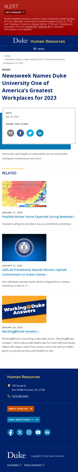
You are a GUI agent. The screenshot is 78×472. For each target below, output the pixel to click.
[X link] (19, 432)
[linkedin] (40, 133)
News (7, 55)
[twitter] (30, 133)
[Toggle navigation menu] (39, 48)
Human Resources (23, 376)
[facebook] (20, 133)
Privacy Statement (33, 464)
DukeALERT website (36, 26)
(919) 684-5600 (20, 396)
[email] (10, 133)
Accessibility (13, 464)
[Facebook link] (10, 432)
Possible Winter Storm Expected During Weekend (37, 217)
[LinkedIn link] (47, 432)
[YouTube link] (38, 432)
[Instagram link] (29, 432)
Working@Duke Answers (19, 331)
